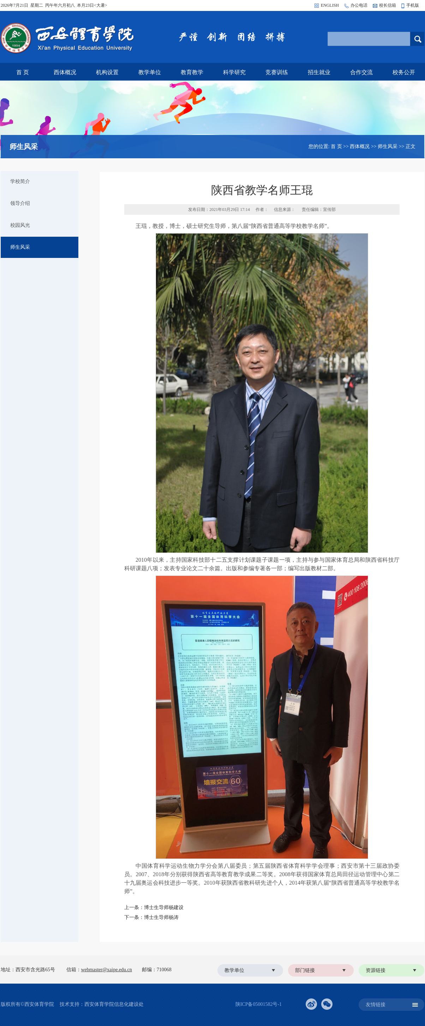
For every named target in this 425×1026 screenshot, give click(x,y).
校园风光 (20, 225)
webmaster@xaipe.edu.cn (106, 969)
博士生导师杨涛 (161, 917)
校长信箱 (387, 5)
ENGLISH (330, 5)
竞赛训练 (276, 72)
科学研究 (234, 72)
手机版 (412, 5)
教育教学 (192, 72)
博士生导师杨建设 (164, 907)
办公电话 (359, 5)
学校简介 (20, 181)
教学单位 (149, 72)
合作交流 (361, 72)
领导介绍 (20, 203)
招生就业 (319, 72)
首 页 (22, 72)
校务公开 (404, 72)
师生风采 (387, 146)
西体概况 (65, 72)
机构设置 (107, 72)
